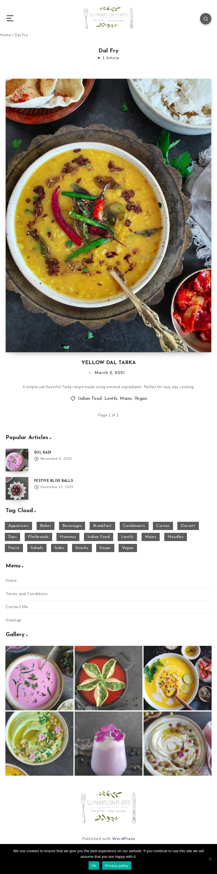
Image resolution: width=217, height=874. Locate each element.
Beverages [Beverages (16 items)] (72, 526)
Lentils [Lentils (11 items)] (127, 537)
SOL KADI (42, 452)
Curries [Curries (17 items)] (163, 526)
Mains (126, 399)
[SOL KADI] (17, 460)
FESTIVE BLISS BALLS (53, 481)
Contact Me (17, 607)
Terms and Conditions (27, 594)
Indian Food (90, 399)
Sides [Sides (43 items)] (59, 548)
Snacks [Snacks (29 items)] (82, 548)
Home (11, 580)
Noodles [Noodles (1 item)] (176, 537)
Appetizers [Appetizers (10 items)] (18, 526)
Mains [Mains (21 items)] (151, 537)
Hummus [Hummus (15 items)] (68, 537)
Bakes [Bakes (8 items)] (45, 526)
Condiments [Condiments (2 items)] (134, 526)
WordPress (123, 838)
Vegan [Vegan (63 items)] (128, 548)
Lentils (111, 399)
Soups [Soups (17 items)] (105, 548)
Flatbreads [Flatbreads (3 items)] (38, 537)
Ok (93, 866)
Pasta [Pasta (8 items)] (14, 548)
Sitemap (14, 620)
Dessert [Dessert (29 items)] (188, 526)
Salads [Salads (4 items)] (37, 548)
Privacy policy (116, 866)
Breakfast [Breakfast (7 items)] (102, 526)
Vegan (140, 399)
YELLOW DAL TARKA (108, 363)
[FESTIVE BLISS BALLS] (17, 488)
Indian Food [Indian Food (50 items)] (98, 537)
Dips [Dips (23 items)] (12, 537)
